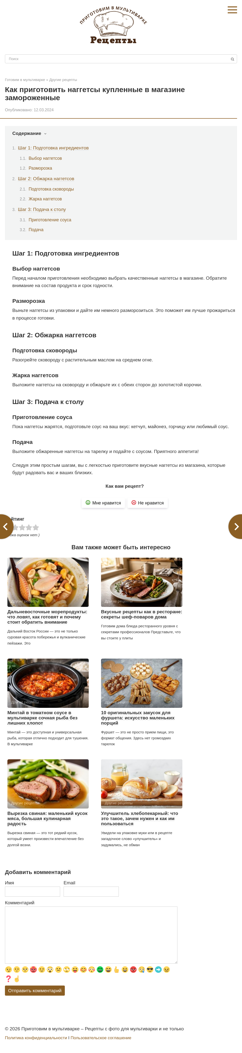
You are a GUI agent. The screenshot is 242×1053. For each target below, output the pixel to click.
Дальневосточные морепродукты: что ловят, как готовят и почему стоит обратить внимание (47, 617)
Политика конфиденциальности (36, 1038)
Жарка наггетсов (45, 198)
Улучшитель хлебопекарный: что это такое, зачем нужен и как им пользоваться (139, 818)
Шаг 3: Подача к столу (42, 209)
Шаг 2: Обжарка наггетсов (46, 178)
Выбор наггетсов (45, 158)
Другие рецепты (63, 80)
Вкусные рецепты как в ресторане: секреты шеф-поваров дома (141, 614)
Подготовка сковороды (51, 189)
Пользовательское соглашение (100, 1038)
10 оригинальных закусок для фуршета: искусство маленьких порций (137, 718)
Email (69, 882)
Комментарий (20, 902)
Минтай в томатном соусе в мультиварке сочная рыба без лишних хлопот (42, 718)
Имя (9, 882)
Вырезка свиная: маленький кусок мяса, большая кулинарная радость (47, 818)
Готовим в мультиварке (25, 80)
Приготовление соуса (50, 219)
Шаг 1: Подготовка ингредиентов (53, 147)
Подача (36, 229)
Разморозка (40, 168)
